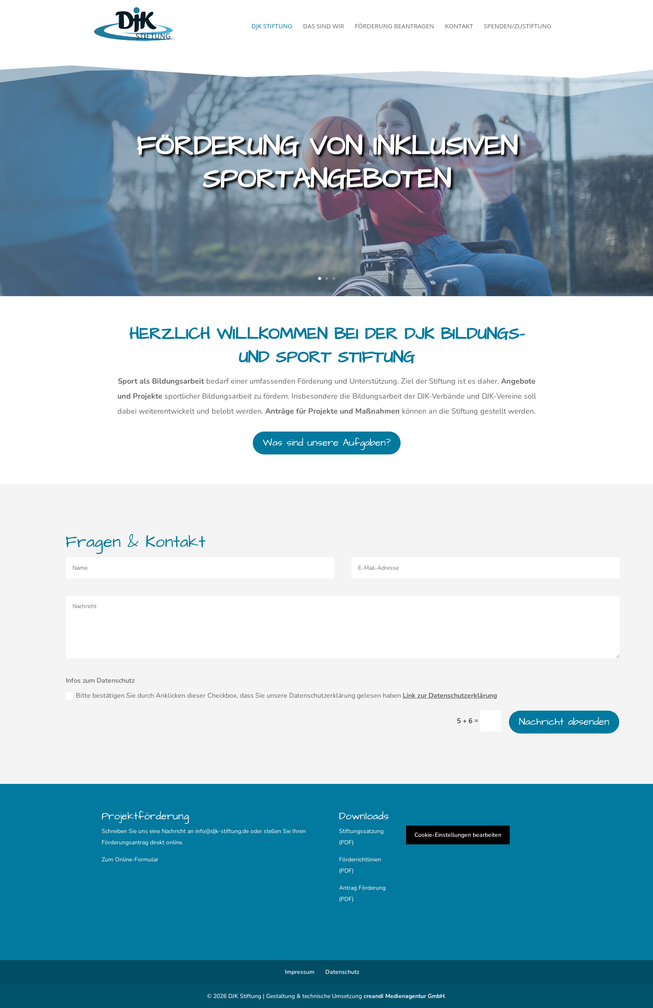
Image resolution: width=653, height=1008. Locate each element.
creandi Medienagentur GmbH (404, 996)
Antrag (349, 888)
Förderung (372, 888)
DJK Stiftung (272, 26)
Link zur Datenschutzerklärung (450, 695)
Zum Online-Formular (130, 859)
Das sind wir (323, 26)
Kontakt (459, 26)
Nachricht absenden (564, 722)
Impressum (299, 972)
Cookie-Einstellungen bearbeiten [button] (457, 835)
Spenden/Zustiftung (517, 26)
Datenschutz (342, 972)
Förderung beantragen (394, 26)
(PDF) (346, 899)
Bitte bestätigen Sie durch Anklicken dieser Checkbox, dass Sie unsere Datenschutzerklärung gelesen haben (281, 695)
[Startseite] (151, 25)
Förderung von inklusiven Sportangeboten (326, 164)
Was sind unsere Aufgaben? (327, 443)
